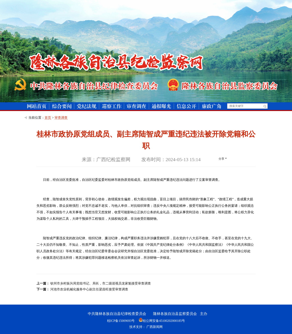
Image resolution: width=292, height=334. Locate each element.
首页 (48, 117)
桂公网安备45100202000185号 (162, 320)
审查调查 (61, 117)
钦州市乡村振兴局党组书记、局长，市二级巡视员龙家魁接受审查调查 (100, 283)
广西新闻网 (154, 327)
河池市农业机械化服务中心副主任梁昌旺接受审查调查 (89, 289)
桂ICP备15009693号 (121, 320)
